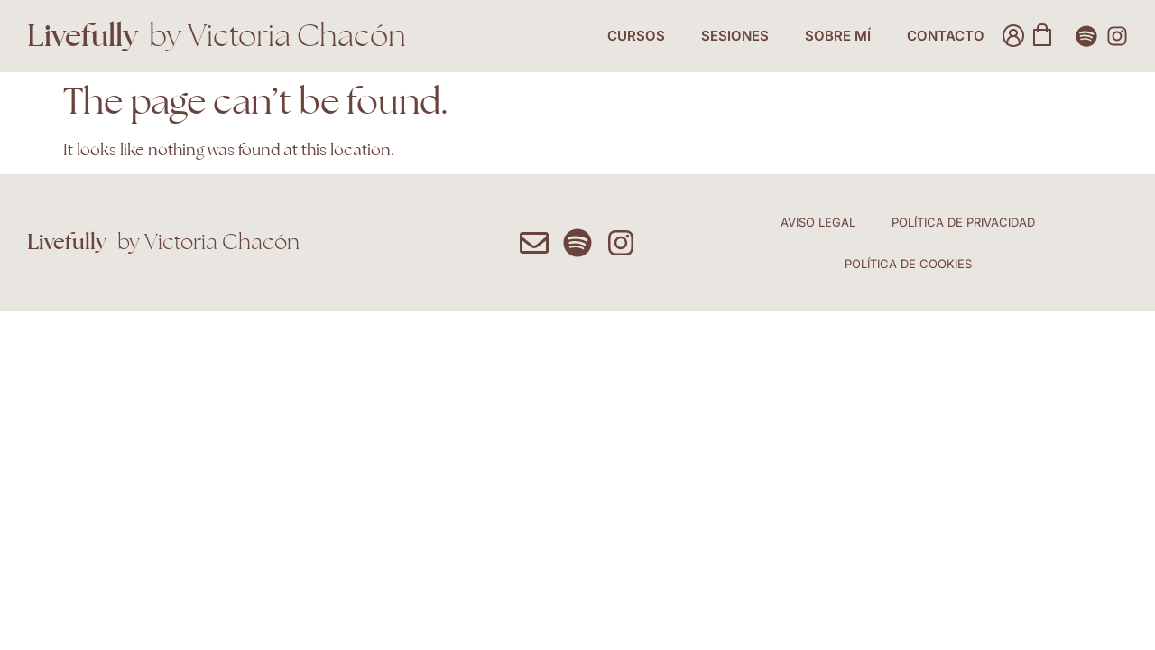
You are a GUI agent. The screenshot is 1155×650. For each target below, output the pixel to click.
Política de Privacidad (963, 222)
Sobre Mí (838, 35)
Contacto (945, 35)
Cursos (636, 35)
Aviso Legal (818, 222)
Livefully (82, 34)
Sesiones (735, 35)
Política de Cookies (908, 263)
